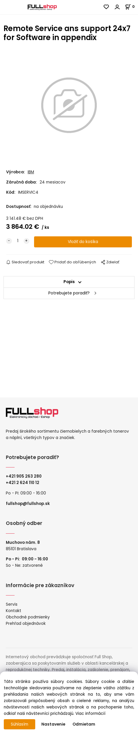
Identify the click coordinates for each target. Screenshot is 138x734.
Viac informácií (90, 713)
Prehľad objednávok (26, 623)
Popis (69, 282)
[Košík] (131, 6)
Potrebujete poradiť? (69, 293)
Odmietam (83, 724)
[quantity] (18, 241)
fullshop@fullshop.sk (28, 503)
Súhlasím (19, 724)
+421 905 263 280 (24, 476)
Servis (11, 604)
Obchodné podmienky (28, 617)
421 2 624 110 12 (23, 482)
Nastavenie (53, 724)
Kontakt (13, 611)
